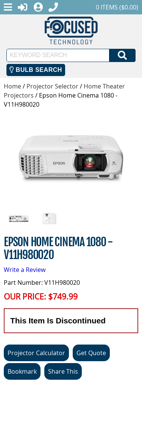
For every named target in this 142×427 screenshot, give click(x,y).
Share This (63, 371)
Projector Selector (52, 86)
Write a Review (24, 270)
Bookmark (22, 371)
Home (12, 86)
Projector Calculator (36, 353)
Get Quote (91, 353)
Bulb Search (35, 70)
